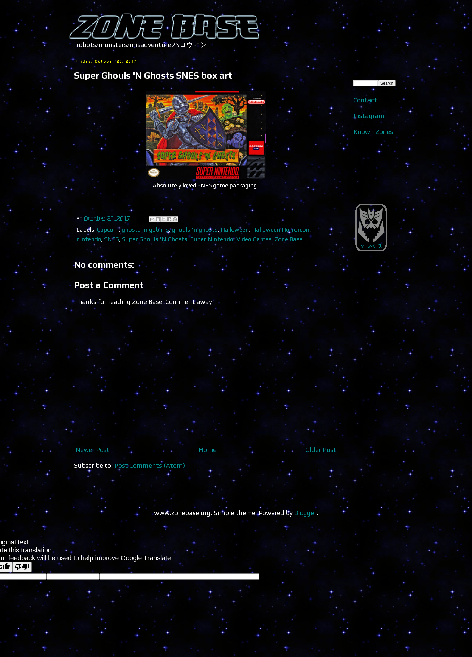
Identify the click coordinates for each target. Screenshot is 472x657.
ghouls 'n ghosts (195, 229)
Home (207, 449)
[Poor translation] (22, 567)
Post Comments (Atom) (149, 465)
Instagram (368, 115)
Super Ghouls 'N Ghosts (154, 239)
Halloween (235, 229)
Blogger (305, 513)
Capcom (108, 229)
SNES (111, 239)
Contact (365, 100)
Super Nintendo (211, 239)
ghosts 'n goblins (145, 229)
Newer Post (93, 449)
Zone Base (289, 239)
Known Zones (373, 131)
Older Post (321, 449)
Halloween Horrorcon (280, 229)
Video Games (254, 239)
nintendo (88, 239)
